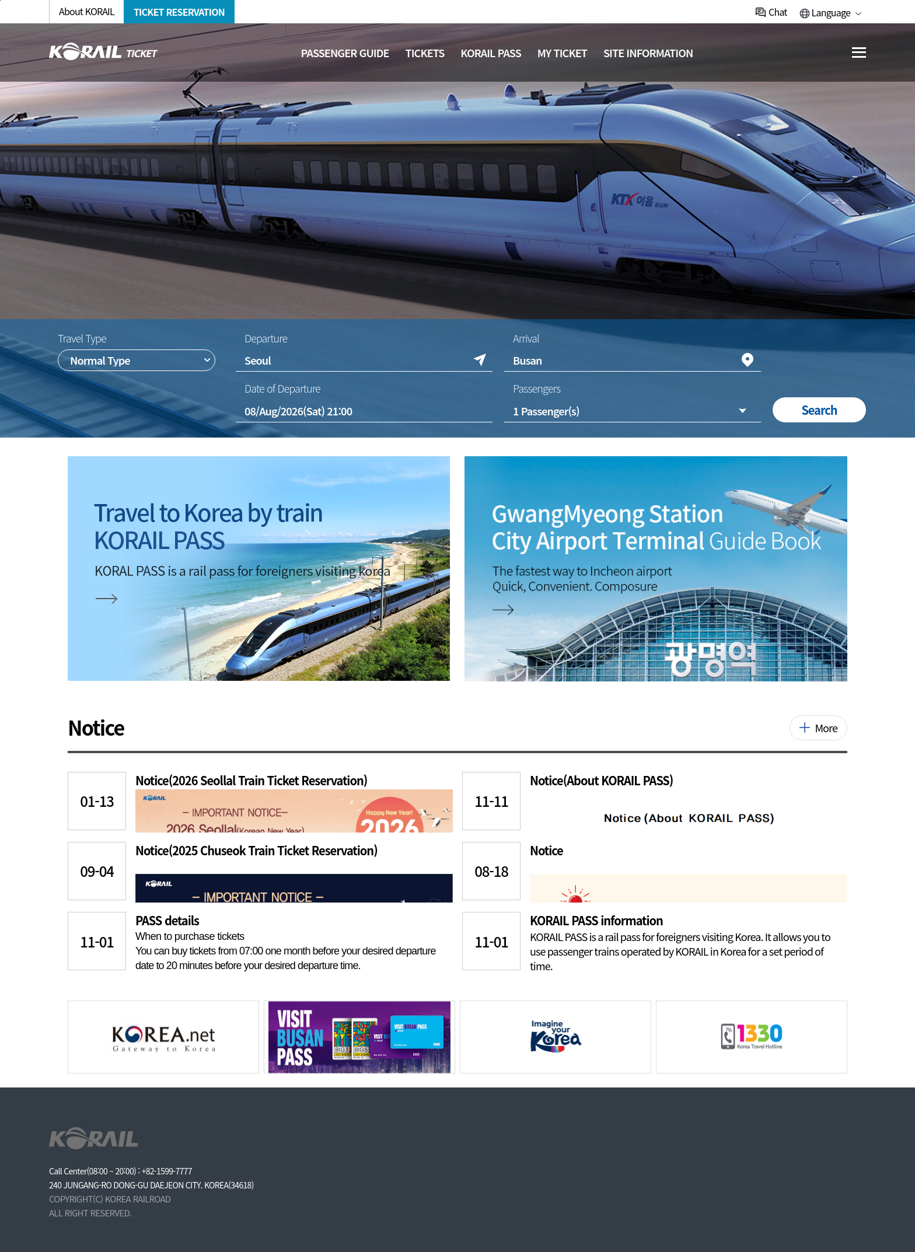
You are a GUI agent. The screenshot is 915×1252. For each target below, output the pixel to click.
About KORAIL (86, 11)
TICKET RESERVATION (179, 12)
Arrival (526, 338)
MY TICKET (562, 52)
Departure (266, 338)
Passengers (536, 388)
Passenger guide (345, 52)
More (826, 727)
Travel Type (82, 338)
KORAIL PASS (490, 52)
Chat (778, 12)
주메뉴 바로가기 (0, 0)
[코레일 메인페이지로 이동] (103, 51)
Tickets (425, 52)
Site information (648, 52)
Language (831, 12)
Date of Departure (282, 388)
